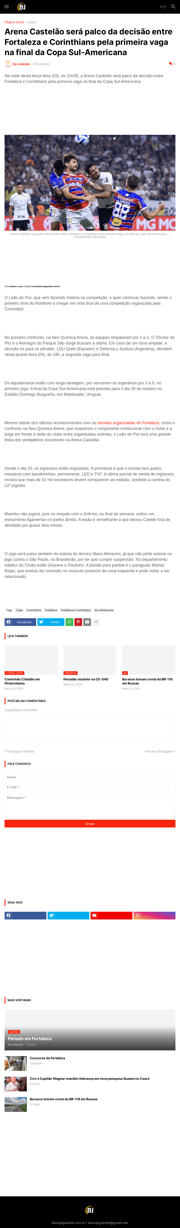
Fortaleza (51, 610)
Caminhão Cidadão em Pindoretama (22, 681)
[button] (6, 7)
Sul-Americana (104, 610)
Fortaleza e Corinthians (76, 610)
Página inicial (14, 22)
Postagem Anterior (21, 751)
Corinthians (34, 610)
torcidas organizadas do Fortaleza (128, 423)
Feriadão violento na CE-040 (85, 679)
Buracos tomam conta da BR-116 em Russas (147, 681)
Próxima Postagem (159, 751)
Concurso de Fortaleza (47, 1058)
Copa (31, 22)
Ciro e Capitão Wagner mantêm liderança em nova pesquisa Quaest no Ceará (89, 1078)
